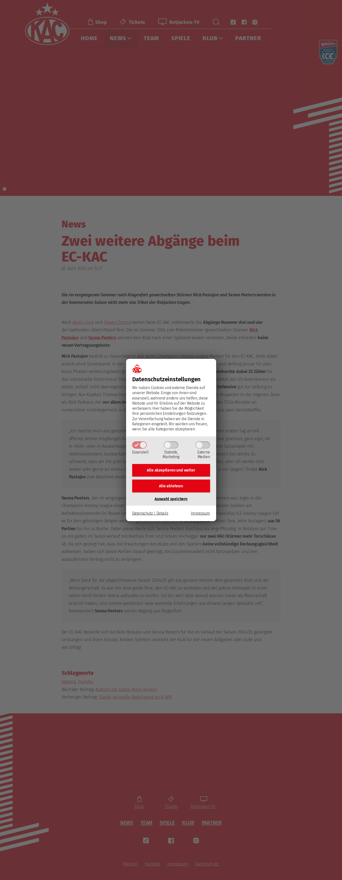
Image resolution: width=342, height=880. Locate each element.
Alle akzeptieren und (171, 469)
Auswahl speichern (171, 499)
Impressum (200, 514)
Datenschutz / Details (150, 514)
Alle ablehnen (171, 486)
